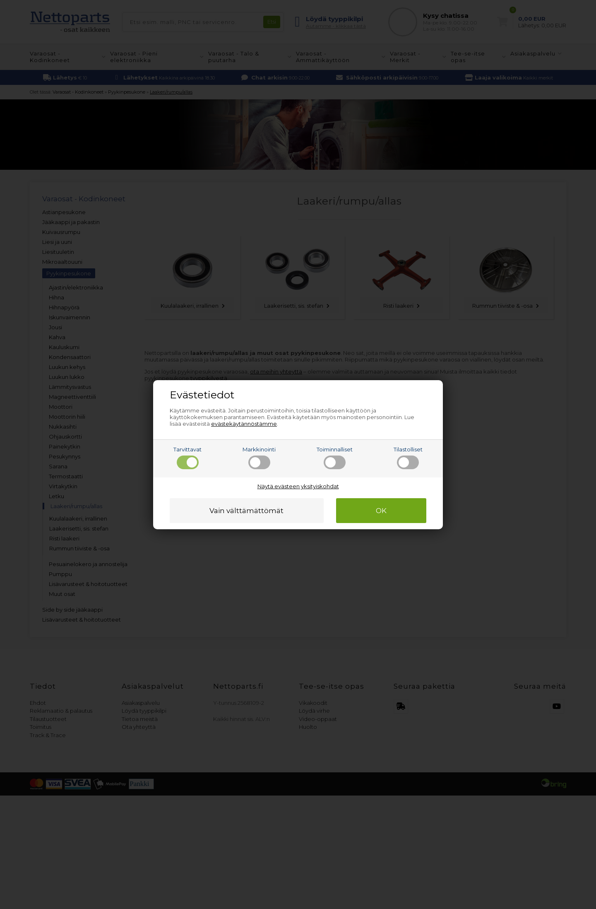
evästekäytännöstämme (244, 423)
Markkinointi (259, 457)
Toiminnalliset (335, 457)
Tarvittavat (187, 457)
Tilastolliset (408, 457)
